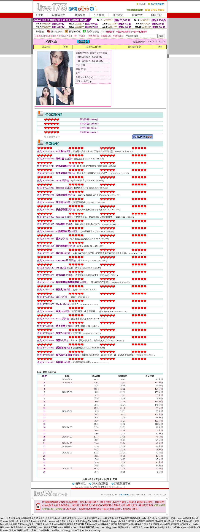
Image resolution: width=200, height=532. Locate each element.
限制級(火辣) (57, 31)
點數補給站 (58, 15)
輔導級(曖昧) (75, 31)
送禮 (65, 47)
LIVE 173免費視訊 (100, 487)
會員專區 (80, 15)
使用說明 (118, 15)
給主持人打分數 (94, 47)
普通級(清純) (93, 31)
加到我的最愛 (134, 47)
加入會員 (99, 15)
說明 (160, 47)
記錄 (115, 479)
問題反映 (156, 15)
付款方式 (137, 15)
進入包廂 (46, 47)
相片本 (102, 479)
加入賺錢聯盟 (100, 483)
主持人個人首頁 (90, 479)
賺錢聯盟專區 (122, 483)
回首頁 (40, 15)
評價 (109, 479)
